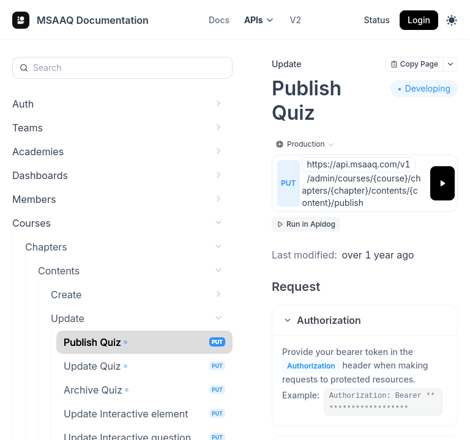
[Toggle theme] (451, 20)
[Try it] (442, 183)
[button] (364, 320)
